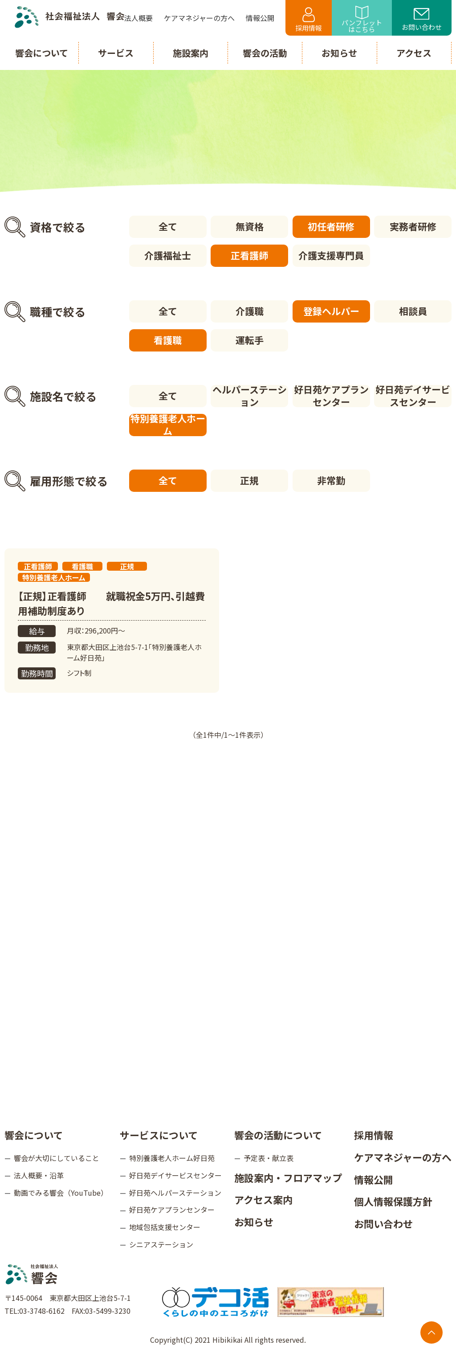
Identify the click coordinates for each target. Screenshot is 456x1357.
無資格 (250, 226)
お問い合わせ (422, 20)
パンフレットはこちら (362, 20)
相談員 (413, 311)
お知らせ (253, 1221)
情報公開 (373, 1179)
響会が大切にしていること (56, 1158)
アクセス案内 (263, 1199)
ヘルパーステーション (249, 396)
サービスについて (159, 1135)
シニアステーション (161, 1244)
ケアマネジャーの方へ (403, 1157)
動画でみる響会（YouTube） (61, 1192)
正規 (249, 480)
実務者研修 (413, 226)
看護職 (168, 340)
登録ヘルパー (331, 311)
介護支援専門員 (331, 255)
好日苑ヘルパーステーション (175, 1192)
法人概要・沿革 (39, 1175)
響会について (33, 1135)
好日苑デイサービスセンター (412, 396)
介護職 (250, 311)
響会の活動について (278, 1135)
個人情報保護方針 (393, 1201)
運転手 (250, 340)
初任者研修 (331, 226)
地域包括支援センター (164, 1227)
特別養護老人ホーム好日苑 (172, 1158)
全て (168, 226)
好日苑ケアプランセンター (331, 396)
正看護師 (249, 255)
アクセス (414, 52)
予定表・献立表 (268, 1158)
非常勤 (331, 480)
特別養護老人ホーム (167, 425)
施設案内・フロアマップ (288, 1177)
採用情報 (308, 20)
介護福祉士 (167, 255)
